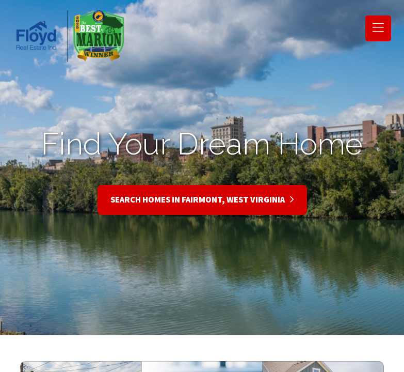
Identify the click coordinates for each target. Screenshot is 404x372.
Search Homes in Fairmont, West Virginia (202, 200)
